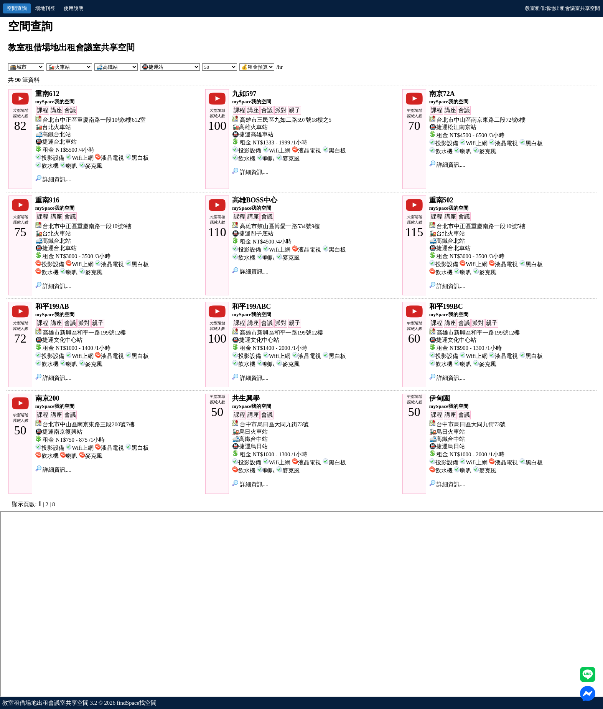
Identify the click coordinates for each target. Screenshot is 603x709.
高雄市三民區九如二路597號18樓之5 (285, 120)
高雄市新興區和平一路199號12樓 (84, 333)
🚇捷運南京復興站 (58, 432)
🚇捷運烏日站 (250, 446)
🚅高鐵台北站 (53, 134)
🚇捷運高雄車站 (252, 134)
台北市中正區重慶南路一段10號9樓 (87, 226)
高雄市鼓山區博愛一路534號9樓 (280, 226)
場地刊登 (45, 8)
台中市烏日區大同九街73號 (274, 424)
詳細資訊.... (53, 179)
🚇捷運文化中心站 (58, 340)
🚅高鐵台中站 (250, 439)
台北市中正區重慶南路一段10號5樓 (481, 226)
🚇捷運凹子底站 (252, 233)
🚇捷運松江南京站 (452, 127)
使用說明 (74, 8)
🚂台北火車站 (53, 127)
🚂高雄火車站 (250, 127)
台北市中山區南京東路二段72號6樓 (481, 120)
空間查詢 (17, 8)
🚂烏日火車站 (250, 432)
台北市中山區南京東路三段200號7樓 (88, 424)
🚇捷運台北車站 (56, 142)
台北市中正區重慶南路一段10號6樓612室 (94, 120)
